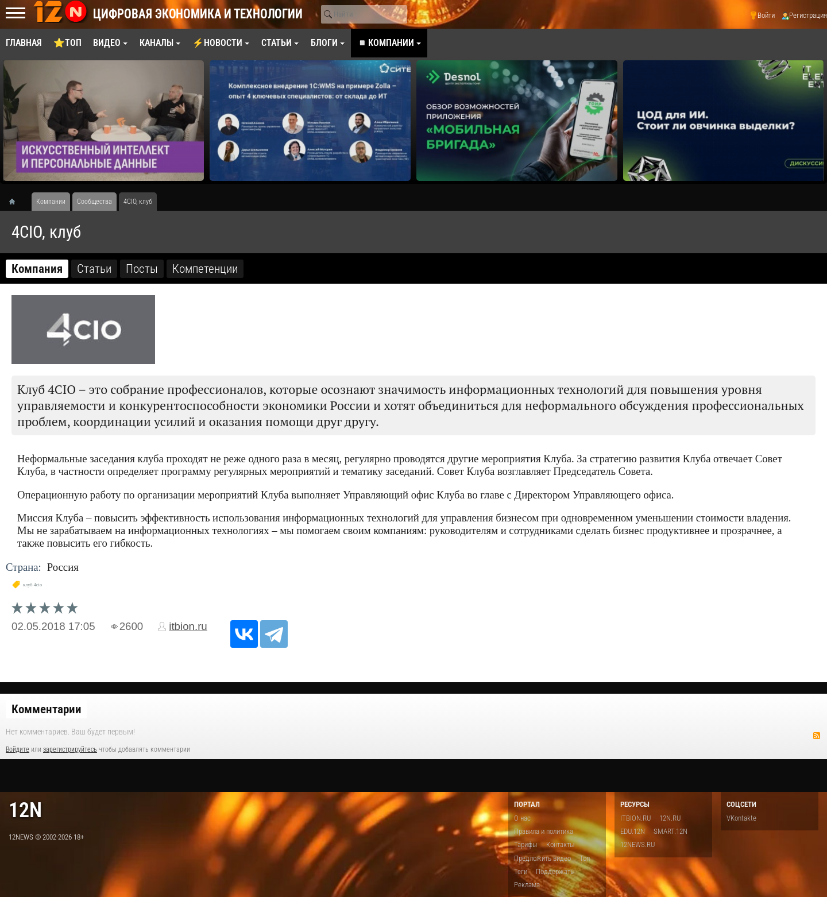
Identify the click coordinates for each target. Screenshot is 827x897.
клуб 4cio (32, 584)
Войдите (17, 749)
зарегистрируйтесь (70, 749)
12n (25, 810)
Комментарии (46, 709)
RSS (816, 735)
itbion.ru (188, 626)
